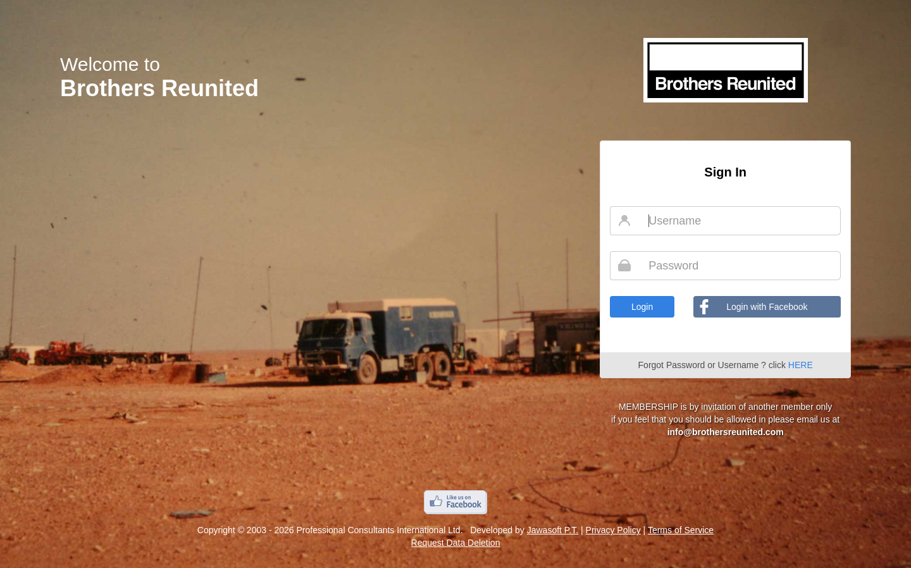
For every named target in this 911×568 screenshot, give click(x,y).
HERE (800, 365)
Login (642, 307)
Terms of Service (681, 530)
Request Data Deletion (455, 543)
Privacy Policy (613, 530)
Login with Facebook (766, 307)
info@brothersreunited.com (725, 432)
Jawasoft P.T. (552, 530)
